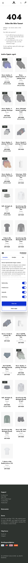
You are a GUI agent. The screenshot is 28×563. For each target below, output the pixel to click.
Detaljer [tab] (14, 257)
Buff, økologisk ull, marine (7, 398)
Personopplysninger (6, 499)
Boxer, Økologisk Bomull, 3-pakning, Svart (21, 110)
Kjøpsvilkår (3, 497)
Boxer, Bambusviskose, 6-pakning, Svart (21, 76)
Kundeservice (4, 495)
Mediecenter (4, 503)
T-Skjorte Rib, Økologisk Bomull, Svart (7, 239)
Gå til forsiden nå (7, 48)
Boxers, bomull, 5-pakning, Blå (7, 334)
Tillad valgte (14, 308)
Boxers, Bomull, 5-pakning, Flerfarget (21, 143)
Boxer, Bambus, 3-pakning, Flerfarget (7, 109)
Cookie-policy (4, 501)
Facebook (3, 534)
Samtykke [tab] (5, 257)
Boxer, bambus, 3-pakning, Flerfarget (7, 76)
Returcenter (5, 509)
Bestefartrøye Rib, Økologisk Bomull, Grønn (7, 431)
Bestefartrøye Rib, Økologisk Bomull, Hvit (21, 207)
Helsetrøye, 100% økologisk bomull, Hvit (21, 175)
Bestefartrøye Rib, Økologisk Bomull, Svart (21, 239)
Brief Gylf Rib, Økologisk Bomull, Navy (7, 367)
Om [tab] (23, 257)
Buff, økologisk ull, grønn (7, 207)
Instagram (3, 536)
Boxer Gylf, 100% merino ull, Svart (21, 430)
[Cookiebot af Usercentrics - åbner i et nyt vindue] (20, 253)
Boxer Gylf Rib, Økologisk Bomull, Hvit (21, 335)
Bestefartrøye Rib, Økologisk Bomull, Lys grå (21, 399)
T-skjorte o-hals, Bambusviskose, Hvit (7, 462)
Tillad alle (14, 303)
